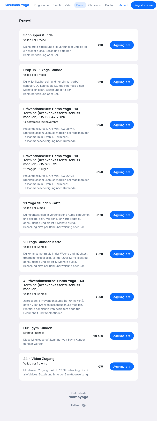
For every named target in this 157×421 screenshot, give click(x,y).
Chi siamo (94, 5)
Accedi (123, 5)
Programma (41, 5)
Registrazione (143, 5)
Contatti (110, 5)
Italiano (78, 405)
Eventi (57, 5)
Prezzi (80, 5)
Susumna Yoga (17, 5)
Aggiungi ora (121, 45)
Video (68, 5)
